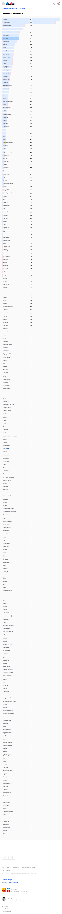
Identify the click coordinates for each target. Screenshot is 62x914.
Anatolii (5, 493)
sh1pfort (6, 824)
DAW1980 (6, 524)
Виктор (5, 654)
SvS (4, 540)
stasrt (5, 262)
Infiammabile (7, 85)
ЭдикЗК (5, 145)
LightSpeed (6, 531)
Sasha (5, 316)
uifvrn (5, 452)
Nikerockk (6, 445)
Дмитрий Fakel (8, 669)
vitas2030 (6, 651)
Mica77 (5, 300)
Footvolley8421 (8, 101)
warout (5, 269)
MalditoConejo (7, 616)
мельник (6, 392)
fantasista (6, 388)
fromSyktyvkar (8, 193)
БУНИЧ (5, 423)
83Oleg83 (6, 789)
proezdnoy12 (7, 521)
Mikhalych (6, 256)
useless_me (6, 543)
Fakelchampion (8, 742)
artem (5, 483)
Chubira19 (6, 240)
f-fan (4, 275)
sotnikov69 (7, 594)
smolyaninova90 (8, 770)
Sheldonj (5, 433)
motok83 (6, 647)
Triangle (5, 322)
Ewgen (5, 606)
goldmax (5, 215)
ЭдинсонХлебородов (10, 512)
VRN (4, 682)
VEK (4, 518)
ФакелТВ (6, 284)
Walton (5, 818)
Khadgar (6, 161)
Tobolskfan (6, 455)
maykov (5, 489)
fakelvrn (6, 546)
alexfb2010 (6, 796)
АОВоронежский (8, 477)
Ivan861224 (7, 534)
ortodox (5, 51)
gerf (4, 243)
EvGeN (5, 420)
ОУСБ (4, 338)
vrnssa (5, 553)
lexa (4, 467)
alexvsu (5, 707)
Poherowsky (7, 527)
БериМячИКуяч (8, 152)
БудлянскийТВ (8, 673)
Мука (4, 363)
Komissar (6, 613)
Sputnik (5, 196)
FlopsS (5, 278)
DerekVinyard (7, 344)
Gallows (5, 259)
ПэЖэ (4, 281)
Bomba (5, 149)
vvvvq (5, 120)
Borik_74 (6, 572)
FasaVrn (5, 641)
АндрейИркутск (8, 508)
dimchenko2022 (8, 714)
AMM (4, 758)
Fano (4, 139)
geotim (5, 294)
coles (4, 104)
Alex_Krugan (7, 480)
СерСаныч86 (7, 745)
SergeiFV (6, 821)
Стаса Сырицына (12, 882)
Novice (5, 48)
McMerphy (6, 73)
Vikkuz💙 (6, 448)
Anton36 (6, 212)
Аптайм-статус (7, 880)
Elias (4, 808)
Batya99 (6, 190)
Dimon (5, 297)
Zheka (5, 556)
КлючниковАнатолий (10, 291)
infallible (5, 723)
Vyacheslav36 (7, 590)
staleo (5, 29)
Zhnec (5, 221)
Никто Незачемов (9, 799)
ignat (4, 657)
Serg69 (5, 325)
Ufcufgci (6, 805)
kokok (5, 272)
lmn (4, 584)
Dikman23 (6, 351)
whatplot (6, 54)
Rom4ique (6, 70)
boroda (5, 76)
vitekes (5, 559)
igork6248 (6, 562)
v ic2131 (5, 764)
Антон (5, 717)
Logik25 (5, 499)
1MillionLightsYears (9, 701)
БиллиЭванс (7, 407)
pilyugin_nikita (7, 354)
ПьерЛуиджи (7, 357)
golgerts (6, 35)
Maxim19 (6, 237)
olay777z (5, 158)
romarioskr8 (7, 729)
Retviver (6, 442)
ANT (4, 600)
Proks (5, 609)
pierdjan (5, 777)
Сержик (5, 117)
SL (3, 95)
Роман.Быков (7, 313)
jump (4, 376)
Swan (4, 224)
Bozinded (6, 32)
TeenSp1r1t (7, 25)
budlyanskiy (7, 792)
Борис (5, 774)
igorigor (5, 265)
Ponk (4, 63)
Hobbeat (6, 619)
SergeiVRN (6, 246)
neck (4, 587)
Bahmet (5, 635)
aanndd (5, 486)
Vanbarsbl (6, 205)
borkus (5, 663)
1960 (4, 603)
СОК (4, 575)
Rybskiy (5, 250)
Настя (5, 780)
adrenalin (6, 155)
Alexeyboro (6, 628)
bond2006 (6, 827)
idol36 (5, 581)
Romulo (5, 309)
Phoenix (5, 202)
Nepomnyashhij (8, 306)
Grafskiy (6, 786)
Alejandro (6, 458)
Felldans (5, 111)
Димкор (5, 382)
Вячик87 (6, 691)
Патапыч (6, 92)
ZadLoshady (7, 114)
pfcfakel (5, 38)
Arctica (5, 234)
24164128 (6, 385)
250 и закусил (8, 632)
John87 (5, 373)
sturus (5, 130)
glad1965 (6, 515)
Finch (4, 578)
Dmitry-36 (6, 57)
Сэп (4, 208)
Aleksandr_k (7, 496)
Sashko (5, 767)
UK (3, 597)
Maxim (5, 638)
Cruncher (6, 168)
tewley (5, 736)
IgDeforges (7, 755)
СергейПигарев (8, 142)
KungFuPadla (7, 698)
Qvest (5, 98)
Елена (5, 688)
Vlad (4, 414)
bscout (5, 366)
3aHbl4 (5, 761)
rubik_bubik (7, 666)
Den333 (5, 429)
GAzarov (6, 685)
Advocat (6, 471)
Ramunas (6, 89)
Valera (5, 60)
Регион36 (6, 126)
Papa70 (5, 341)
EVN (4, 177)
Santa (5, 164)
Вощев (5, 360)
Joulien (5, 319)
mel (4, 834)
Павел (5, 537)
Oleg (4, 726)
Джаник (5, 347)
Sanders (5, 82)
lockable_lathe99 (8, 625)
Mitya (5, 502)
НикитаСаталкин (8, 404)
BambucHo (6, 379)
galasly (5, 439)
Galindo (5, 123)
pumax (5, 565)
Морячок (6, 474)
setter (5, 44)
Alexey (5, 417)
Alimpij (5, 704)
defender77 (7, 411)
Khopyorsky (7, 720)
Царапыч (6, 231)
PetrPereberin (8, 811)
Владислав (6, 22)
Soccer (5, 695)
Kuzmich (5, 218)
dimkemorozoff (8, 644)
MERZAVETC (7, 676)
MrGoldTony (7, 107)
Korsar (5, 303)
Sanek (5, 335)
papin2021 (6, 79)
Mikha (5, 830)
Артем (5, 186)
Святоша (6, 41)
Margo (5, 748)
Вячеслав (6, 461)
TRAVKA (5, 679)
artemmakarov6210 (10, 436)
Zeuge (5, 287)
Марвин (5, 370)
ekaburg (5, 328)
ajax (4, 136)
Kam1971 (6, 174)
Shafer (5, 19)
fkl (3, 426)
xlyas (4, 398)
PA (3, 253)
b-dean (5, 180)
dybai (4, 622)
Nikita (5, 171)
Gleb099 (5, 739)
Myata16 (6, 837)
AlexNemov (6, 802)
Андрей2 (6, 660)
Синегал (5, 568)
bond (4, 395)
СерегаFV (6, 227)
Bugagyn (6, 67)
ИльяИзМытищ (8, 710)
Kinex (4, 464)
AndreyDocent (8, 183)
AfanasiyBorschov (9, 332)
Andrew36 (6, 133)
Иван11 (5, 505)
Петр (4, 815)
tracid (5, 752)
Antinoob (6, 401)
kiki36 (5, 549)
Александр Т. (7, 783)
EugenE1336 (7, 733)
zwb (4, 199)
